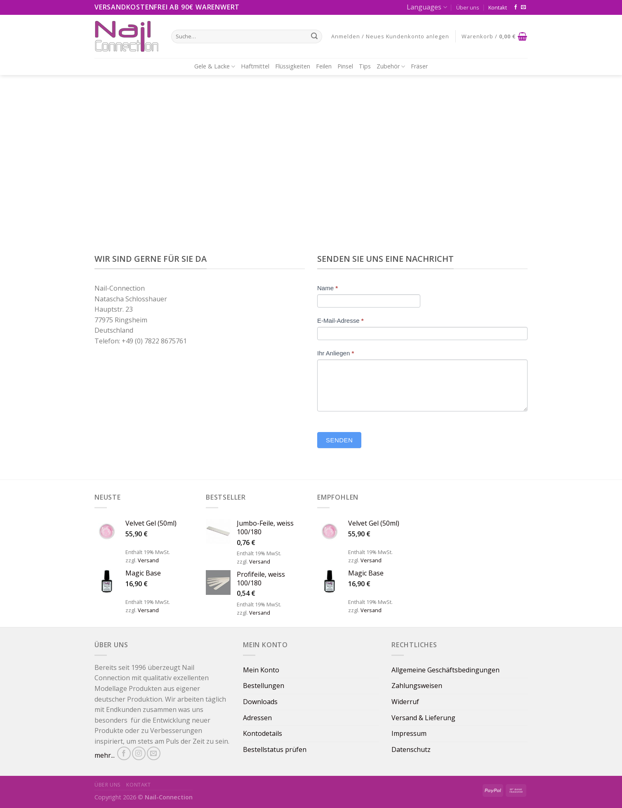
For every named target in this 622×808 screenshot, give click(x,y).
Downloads (260, 701)
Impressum (408, 733)
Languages (427, 7)
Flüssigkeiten (292, 66)
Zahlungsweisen (416, 685)
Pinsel (345, 66)
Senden (339, 440)
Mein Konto (261, 669)
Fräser (419, 66)
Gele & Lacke (214, 66)
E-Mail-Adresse (340, 320)
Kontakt (497, 7)
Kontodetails (262, 733)
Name (327, 287)
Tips (365, 66)
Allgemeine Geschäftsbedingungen (445, 669)
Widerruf (405, 701)
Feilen (324, 66)
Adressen (257, 717)
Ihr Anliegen (335, 353)
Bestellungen (263, 685)
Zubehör (391, 66)
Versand (148, 560)
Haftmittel (255, 66)
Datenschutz (411, 749)
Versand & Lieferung (423, 717)
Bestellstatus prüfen (274, 749)
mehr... (104, 755)
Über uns (467, 7)
